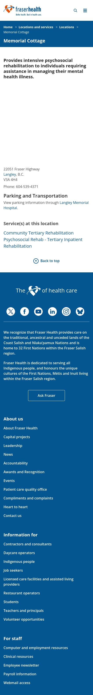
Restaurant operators (22, 593)
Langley (10, 174)
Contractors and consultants (28, 544)
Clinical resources (18, 656)
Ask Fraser (46, 395)
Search (75, 10)
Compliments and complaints (28, 498)
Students (11, 601)
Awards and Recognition (24, 471)
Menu (85, 10)
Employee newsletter (21, 665)
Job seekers (13, 570)
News (8, 454)
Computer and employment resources (36, 647)
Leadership (13, 445)
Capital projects (17, 436)
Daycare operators (19, 552)
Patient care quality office (25, 489)
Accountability (16, 463)
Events (9, 480)
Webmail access (17, 682)
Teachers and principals (24, 610)
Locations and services (36, 27)
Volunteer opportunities (24, 619)
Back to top (49, 260)
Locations (66, 27)
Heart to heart (16, 506)
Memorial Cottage (16, 32)
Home (8, 27)
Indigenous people (19, 561)
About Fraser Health (21, 428)
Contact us (12, 515)
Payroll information (20, 674)
